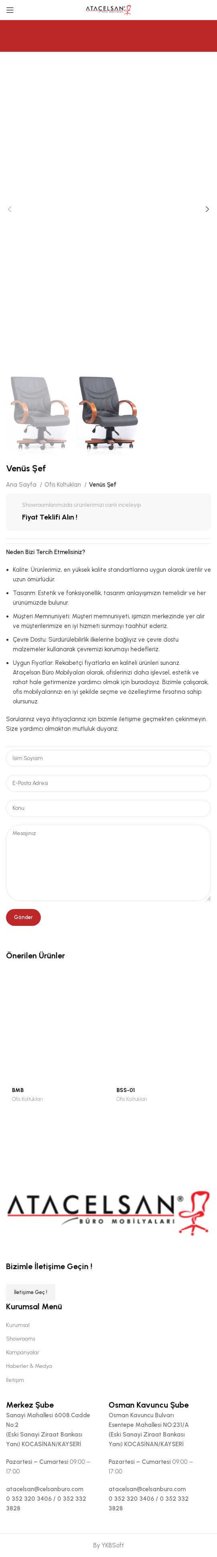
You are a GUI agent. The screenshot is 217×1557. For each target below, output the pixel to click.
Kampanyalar (22, 1352)
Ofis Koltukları (63, 484)
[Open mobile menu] (10, 10)
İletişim (15, 1380)
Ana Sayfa (22, 484)
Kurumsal (18, 1325)
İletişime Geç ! (30, 1292)
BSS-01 (126, 1090)
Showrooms (20, 1338)
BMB (18, 1090)
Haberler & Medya (29, 1366)
